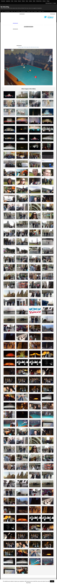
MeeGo (34, 1)
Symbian (30, 1)
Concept (15, 1)
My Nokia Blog (5, 7)
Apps (32, 11)
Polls (42, 11)
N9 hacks (44, 1)
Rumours (19, 1)
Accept (52, 581)
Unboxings (39, 11)
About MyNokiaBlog (7, 11)
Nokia (12, 1)
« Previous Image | (21, 47)
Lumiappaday (28, 11)
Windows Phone (39, 1)
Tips (14, 11)
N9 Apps (48, 1)
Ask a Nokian (18, 11)
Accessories (3, 1)
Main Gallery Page (32, 47)
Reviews (23, 1)
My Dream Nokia (23, 11)
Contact (12, 11)
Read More (28, 582)
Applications (8, 1)
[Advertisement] (22, 17)
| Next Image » (37, 47)
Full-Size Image (26, 47)
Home (2, 11)
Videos (27, 1)
